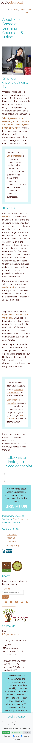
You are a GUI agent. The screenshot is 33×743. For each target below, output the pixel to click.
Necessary (7, 736)
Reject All (27, 732)
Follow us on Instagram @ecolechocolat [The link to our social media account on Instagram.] (18, 461)
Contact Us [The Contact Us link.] (12, 541)
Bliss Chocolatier (20, 519)
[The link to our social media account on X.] (27, 602)
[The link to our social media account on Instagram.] (5, 602)
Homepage (12, 534)
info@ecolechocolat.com (13, 634)
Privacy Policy (13, 545)
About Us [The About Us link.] (11, 538)
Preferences (25, 736)
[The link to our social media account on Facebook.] (11, 602)
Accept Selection (16, 732)
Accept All (6, 732)
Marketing (16, 739)
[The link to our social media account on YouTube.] (21, 602)
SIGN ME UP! (16, 506)
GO (6, 596)
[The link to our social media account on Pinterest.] (16, 602)
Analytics (16, 736)
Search (7, 589)
